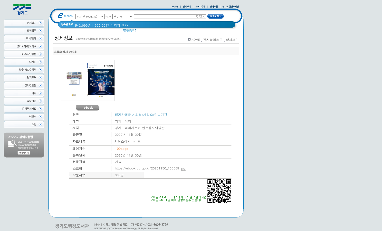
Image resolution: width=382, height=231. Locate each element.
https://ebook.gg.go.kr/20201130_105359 (150, 168)
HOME (195, 39)
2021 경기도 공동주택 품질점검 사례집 (181, 31)
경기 (217, 31)
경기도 (144, 31)
